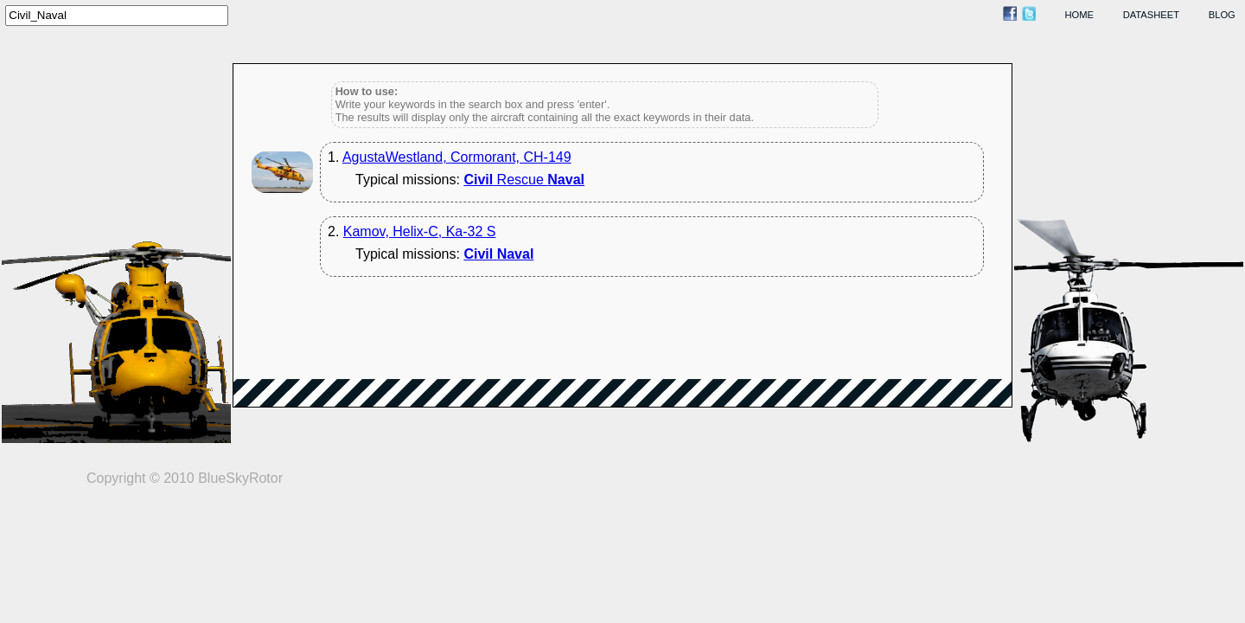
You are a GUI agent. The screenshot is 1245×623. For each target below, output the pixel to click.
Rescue (523, 179)
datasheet (1151, 15)
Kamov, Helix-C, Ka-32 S (419, 231)
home (1080, 15)
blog (1222, 15)
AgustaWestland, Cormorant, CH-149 (456, 157)
